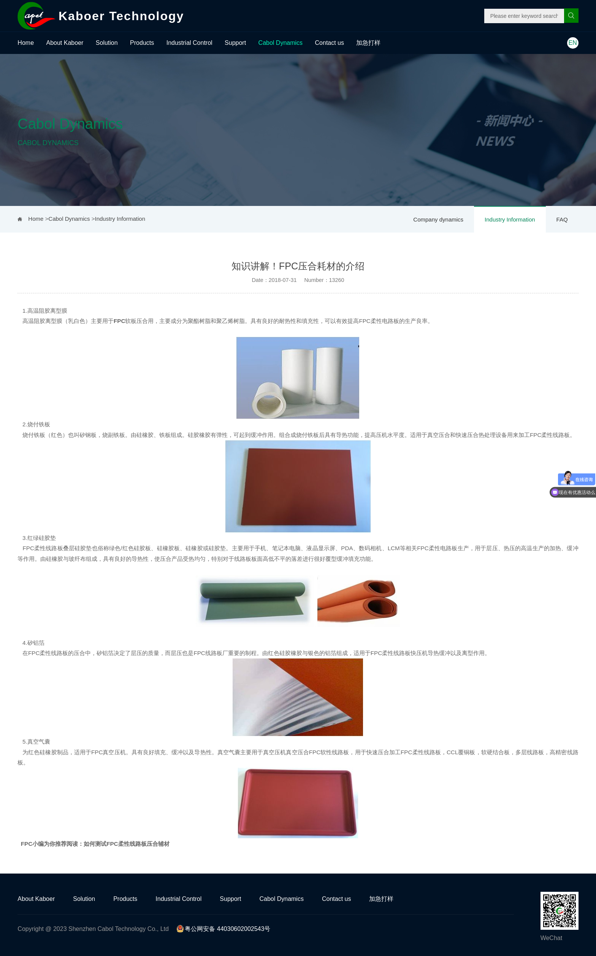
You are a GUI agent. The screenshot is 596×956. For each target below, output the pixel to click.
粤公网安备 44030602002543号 (223, 929)
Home (25, 43)
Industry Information (510, 219)
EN (573, 43)
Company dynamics (438, 219)
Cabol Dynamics (280, 43)
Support (235, 43)
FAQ (562, 219)
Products (142, 43)
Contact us (329, 43)
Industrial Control (189, 43)
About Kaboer (65, 43)
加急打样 (368, 43)
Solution (107, 43)
